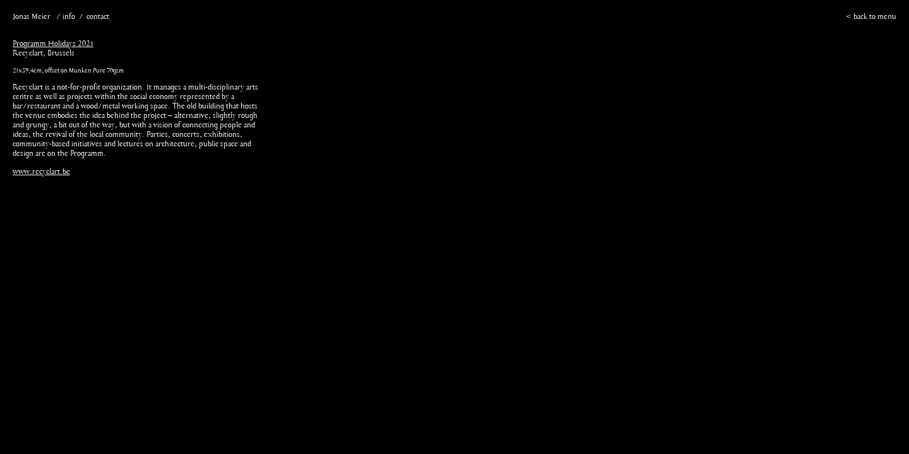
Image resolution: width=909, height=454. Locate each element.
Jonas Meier (31, 17)
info (68, 17)
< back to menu (871, 17)
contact (97, 17)
